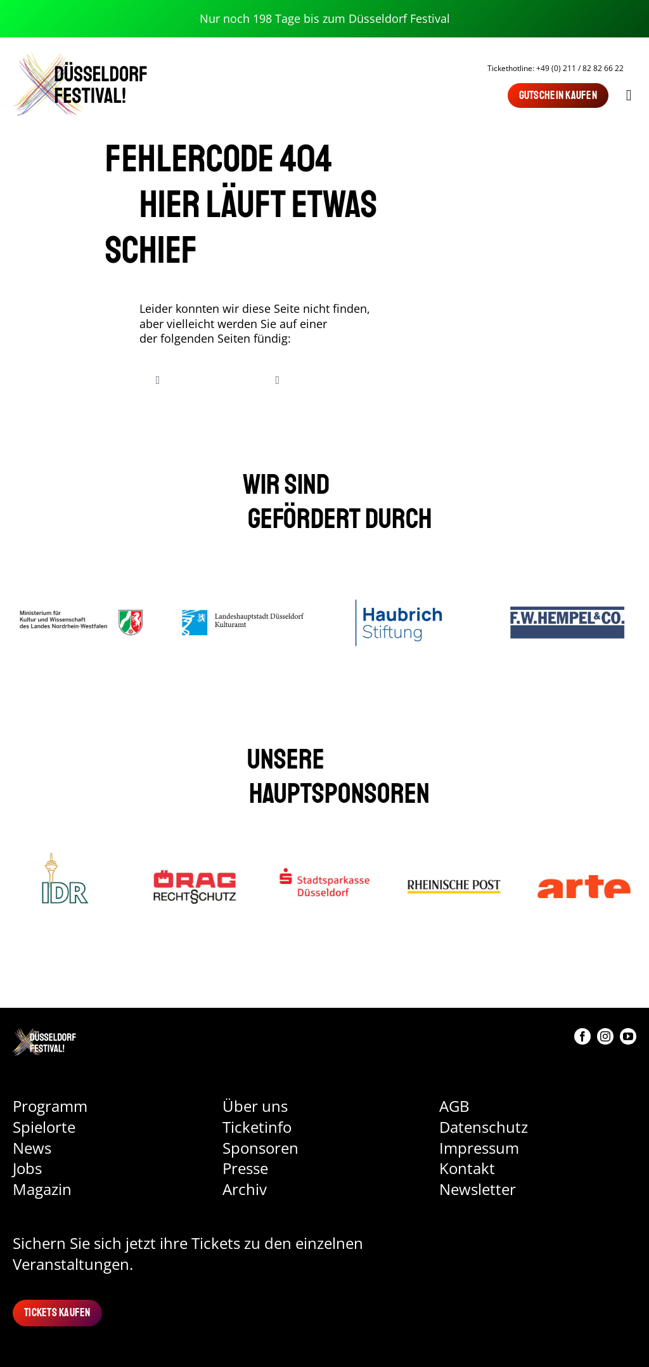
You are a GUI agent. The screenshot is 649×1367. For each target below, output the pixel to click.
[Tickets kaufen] (57, 1313)
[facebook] (582, 1036)
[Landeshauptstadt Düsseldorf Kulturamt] (243, 582)
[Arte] (584, 857)
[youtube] (628, 1036)
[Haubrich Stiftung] (406, 582)
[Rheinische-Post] (454, 857)
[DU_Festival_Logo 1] (44, 1033)
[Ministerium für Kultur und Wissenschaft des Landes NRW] (81, 582)
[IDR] (65, 857)
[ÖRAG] (195, 857)
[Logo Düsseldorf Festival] (80, 55)
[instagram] (605, 1036)
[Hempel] (567, 582)
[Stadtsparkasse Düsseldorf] (324, 857)
